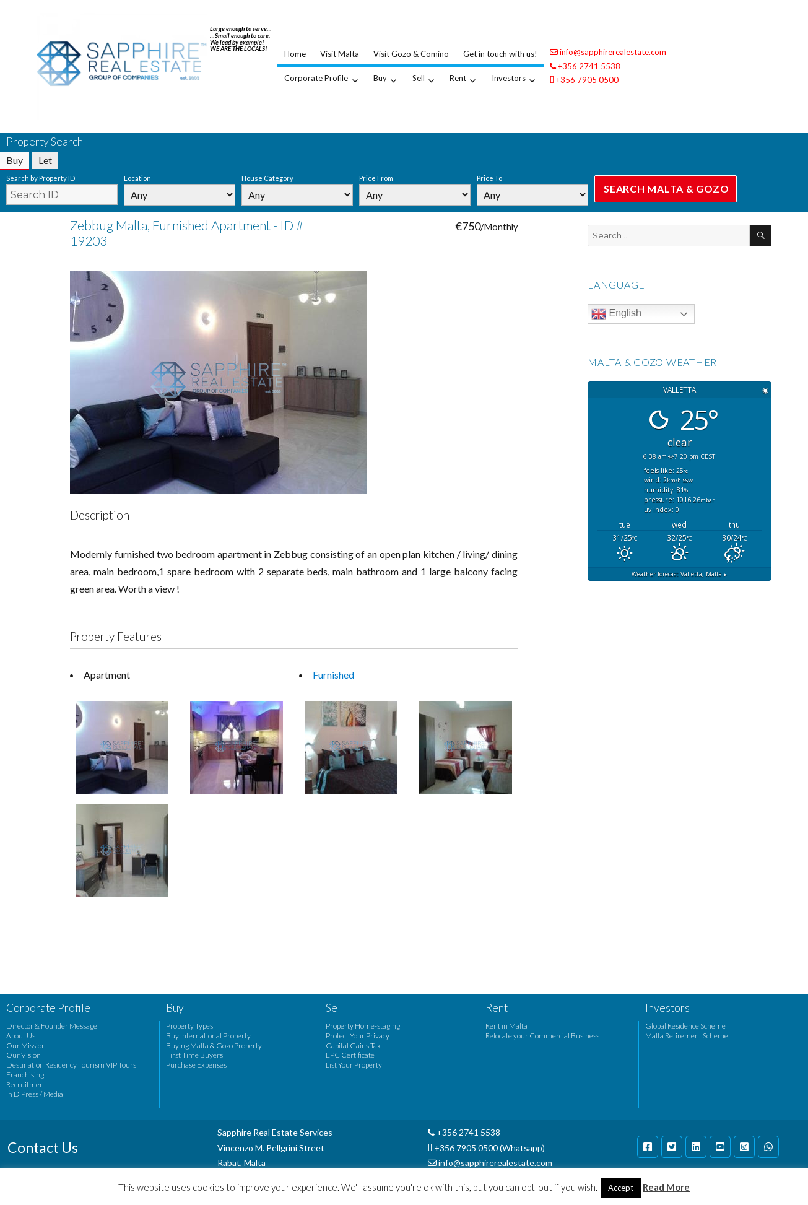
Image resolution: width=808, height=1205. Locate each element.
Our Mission (26, 1045)
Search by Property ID (40, 178)
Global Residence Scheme (685, 1025)
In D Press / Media (34, 1093)
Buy (380, 78)
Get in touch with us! (500, 54)
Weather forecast (679, 574)
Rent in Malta (506, 1025)
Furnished (333, 675)
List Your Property (354, 1064)
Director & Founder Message (51, 1025)
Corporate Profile (316, 78)
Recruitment (26, 1084)
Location (137, 178)
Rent (458, 78)
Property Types (189, 1025)
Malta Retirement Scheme (686, 1035)
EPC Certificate (350, 1054)
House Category (267, 178)
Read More (666, 1187)
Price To (489, 178)
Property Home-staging (363, 1025)
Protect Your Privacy (357, 1035)
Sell (418, 78)
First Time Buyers (194, 1054)
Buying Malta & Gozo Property (214, 1045)
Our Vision (23, 1054)
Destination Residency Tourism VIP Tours (71, 1064)
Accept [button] (620, 1188)
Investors (509, 78)
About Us (20, 1035)
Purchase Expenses (196, 1064)
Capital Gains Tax (353, 1045)
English (616, 314)
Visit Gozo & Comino (411, 54)
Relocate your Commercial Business (542, 1035)
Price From (376, 178)
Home (295, 54)
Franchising (25, 1074)
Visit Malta (339, 54)
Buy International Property (208, 1035)
